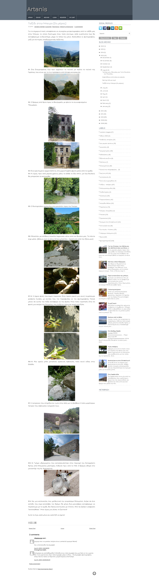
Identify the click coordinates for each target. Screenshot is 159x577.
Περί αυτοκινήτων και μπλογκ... (118, 275)
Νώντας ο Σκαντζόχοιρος (116, 262)
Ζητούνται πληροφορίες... (109, 169)
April (103, 97)
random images (39, 26)
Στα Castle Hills (113, 374)
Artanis (37, 9)
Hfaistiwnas (38, 538)
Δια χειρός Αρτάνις (106, 143)
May (103, 94)
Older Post (92, 528)
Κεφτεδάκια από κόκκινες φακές (113, 77)
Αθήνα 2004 (104, 136)
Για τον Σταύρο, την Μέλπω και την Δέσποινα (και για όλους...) (118, 247)
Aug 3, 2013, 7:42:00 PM (41, 548)
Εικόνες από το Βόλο (115, 317)
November (105, 60)
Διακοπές (48, 26)
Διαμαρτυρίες (105, 151)
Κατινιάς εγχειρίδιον (107, 181)
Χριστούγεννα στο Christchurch (119, 360)
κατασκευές (104, 177)
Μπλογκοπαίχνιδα (106, 188)
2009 (102, 120)
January (105, 106)
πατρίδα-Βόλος (105, 203)
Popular (122, 38)
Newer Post (32, 528)
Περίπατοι (55, 26)
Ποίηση (102, 214)
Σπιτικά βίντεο (105, 226)
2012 (102, 111)
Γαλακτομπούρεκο (114, 289)
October (105, 64)
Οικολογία (103, 196)
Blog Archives (105, 38)
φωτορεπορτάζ (105, 241)
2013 (102, 55)
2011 (102, 114)
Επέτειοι (103, 162)
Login (55, 17)
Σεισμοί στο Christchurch (109, 222)
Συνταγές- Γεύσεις (107, 229)
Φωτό (102, 237)
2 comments (79, 26)
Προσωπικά (104, 218)
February (105, 103)
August (104, 70)
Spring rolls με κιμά (109, 80)
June (104, 91)
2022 (102, 46)
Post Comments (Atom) (45, 569)
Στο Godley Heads (114, 331)
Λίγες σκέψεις (113, 346)
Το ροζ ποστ (112, 303)
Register (63, 17)
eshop (38, 17)
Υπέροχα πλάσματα (66, 26)
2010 (102, 117)
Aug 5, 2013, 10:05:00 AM (42, 560)
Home (62, 528)
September (106, 67)
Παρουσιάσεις (105, 199)
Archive (46, 17)
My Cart (72, 17)
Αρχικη (30, 17)
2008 (102, 123)
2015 (102, 49)
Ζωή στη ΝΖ (104, 173)
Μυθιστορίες (104, 192)
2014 (102, 52)
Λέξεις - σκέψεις (106, 184)
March (104, 100)
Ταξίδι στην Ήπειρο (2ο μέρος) (47, 23)
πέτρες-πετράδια (106, 211)
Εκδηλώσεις (104, 154)
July (103, 88)
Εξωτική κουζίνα (105, 158)
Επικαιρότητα (104, 166)
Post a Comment (34, 564)
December (106, 57)
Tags (114, 38)
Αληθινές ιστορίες (106, 139)
